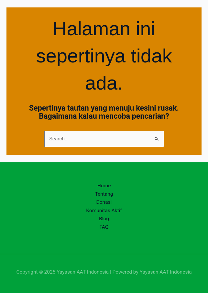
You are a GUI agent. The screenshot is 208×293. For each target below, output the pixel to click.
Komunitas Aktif (104, 210)
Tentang (104, 194)
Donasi (104, 202)
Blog (104, 219)
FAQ (104, 227)
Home (104, 186)
